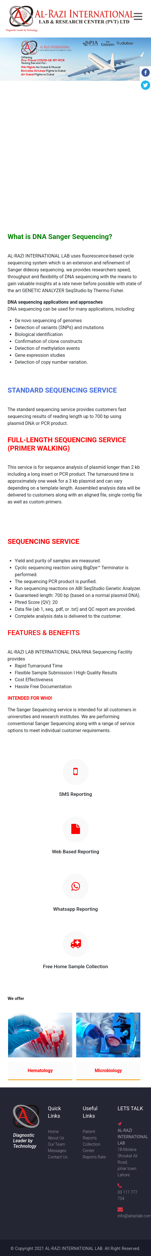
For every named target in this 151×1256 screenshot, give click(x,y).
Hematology (40, 1070)
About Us (56, 1138)
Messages (57, 1150)
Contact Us (58, 1157)
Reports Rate (94, 1157)
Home (53, 1131)
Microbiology (108, 1070)
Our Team (56, 1144)
